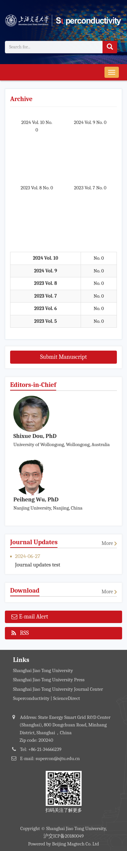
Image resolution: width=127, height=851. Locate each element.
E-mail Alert (29, 617)
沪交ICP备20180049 (63, 836)
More (107, 543)
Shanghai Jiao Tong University (43, 670)
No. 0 (99, 258)
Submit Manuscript (63, 357)
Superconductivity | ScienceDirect (46, 698)
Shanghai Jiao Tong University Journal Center (58, 689)
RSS (20, 634)
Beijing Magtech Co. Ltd (75, 844)
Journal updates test (37, 565)
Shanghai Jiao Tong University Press (49, 680)
